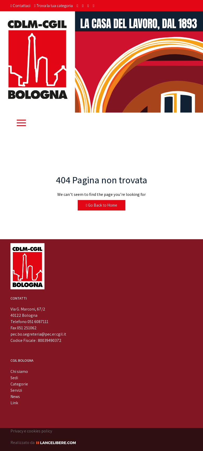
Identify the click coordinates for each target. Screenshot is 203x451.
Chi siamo (19, 371)
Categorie (19, 384)
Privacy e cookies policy (31, 431)
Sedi (14, 377)
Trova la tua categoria (53, 5)
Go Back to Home (101, 205)
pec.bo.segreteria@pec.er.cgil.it (38, 334)
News (15, 396)
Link (14, 403)
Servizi (16, 390)
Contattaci (20, 5)
